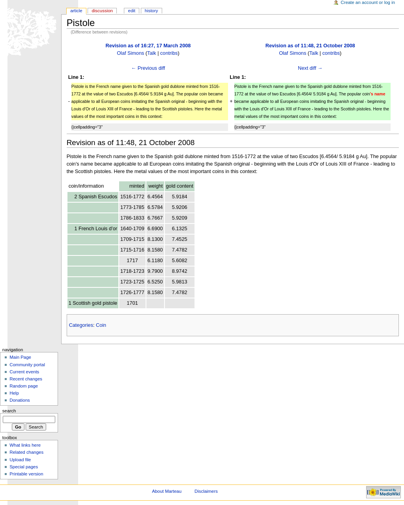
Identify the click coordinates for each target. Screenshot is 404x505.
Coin (101, 325)
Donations (19, 400)
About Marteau (166, 491)
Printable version (26, 473)
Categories (81, 325)
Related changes (26, 452)
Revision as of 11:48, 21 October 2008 (310, 45)
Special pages (23, 466)
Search (9, 410)
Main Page (20, 357)
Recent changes (25, 378)
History (151, 10)
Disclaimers (206, 491)
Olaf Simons (130, 53)
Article (76, 10)
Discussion (102, 10)
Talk (151, 53)
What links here (25, 445)
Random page (23, 386)
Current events (24, 371)
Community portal (27, 364)
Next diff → (310, 68)
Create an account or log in (368, 2)
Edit (131, 10)
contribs (169, 53)
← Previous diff (148, 68)
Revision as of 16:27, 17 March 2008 (148, 45)
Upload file (20, 459)
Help (14, 393)
